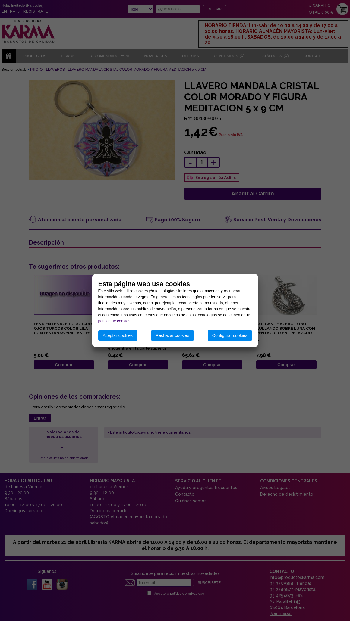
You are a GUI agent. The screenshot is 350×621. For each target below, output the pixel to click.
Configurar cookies (230, 335)
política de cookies (114, 321)
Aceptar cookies (118, 335)
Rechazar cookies (172, 335)
